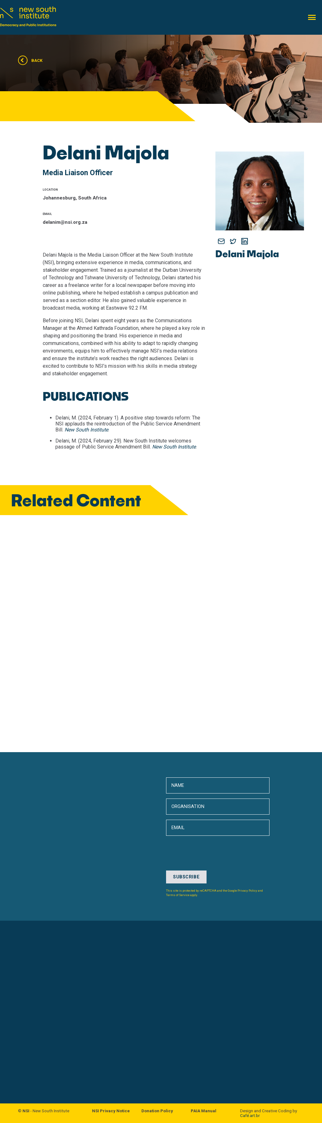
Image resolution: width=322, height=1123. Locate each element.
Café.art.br (250, 1115)
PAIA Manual (203, 1110)
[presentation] (214, 920)
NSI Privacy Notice (111, 1110)
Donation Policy (157, 1110)
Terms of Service (177, 895)
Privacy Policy (247, 890)
